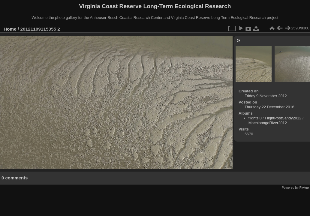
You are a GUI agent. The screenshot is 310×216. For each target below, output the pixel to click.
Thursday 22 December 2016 (269, 107)
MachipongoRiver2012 (267, 123)
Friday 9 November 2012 (266, 96)
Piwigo (304, 187)
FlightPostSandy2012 (283, 118)
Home (10, 29)
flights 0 (255, 118)
